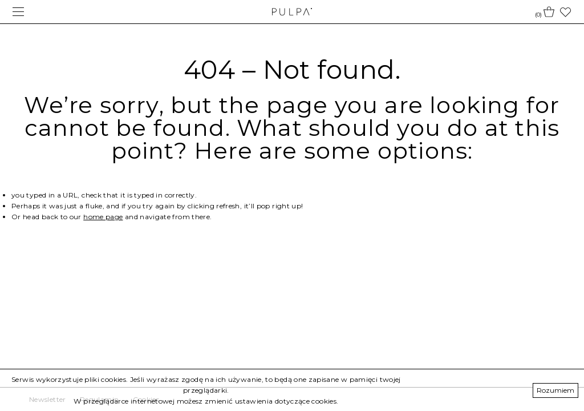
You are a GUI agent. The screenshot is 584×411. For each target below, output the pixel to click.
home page (103, 216)
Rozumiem (555, 390)
